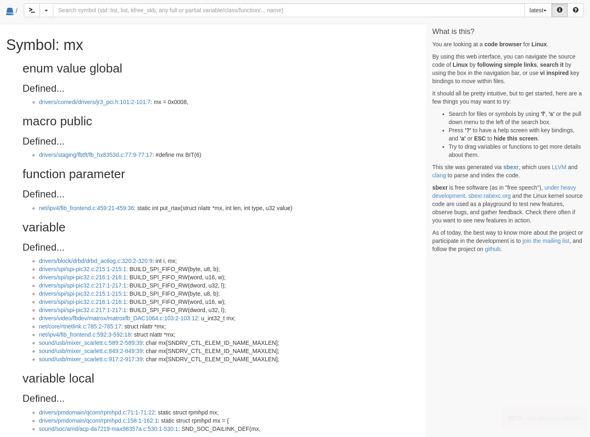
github (492, 249)
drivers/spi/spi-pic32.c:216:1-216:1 (82, 277)
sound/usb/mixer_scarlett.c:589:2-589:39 (91, 343)
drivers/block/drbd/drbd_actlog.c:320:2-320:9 (95, 261)
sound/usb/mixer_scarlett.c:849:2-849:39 (91, 351)
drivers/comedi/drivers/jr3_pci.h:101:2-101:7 (94, 102)
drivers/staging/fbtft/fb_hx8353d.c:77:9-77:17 (95, 155)
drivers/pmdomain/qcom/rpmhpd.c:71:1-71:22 (96, 412)
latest (538, 10)
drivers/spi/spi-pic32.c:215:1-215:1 (82, 269)
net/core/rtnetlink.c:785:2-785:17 (80, 326)
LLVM (559, 167)
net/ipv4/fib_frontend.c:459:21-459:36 (86, 208)
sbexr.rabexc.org (489, 195)
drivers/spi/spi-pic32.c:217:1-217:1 (82, 285)
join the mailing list (545, 241)
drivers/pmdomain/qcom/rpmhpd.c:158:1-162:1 (98, 420)
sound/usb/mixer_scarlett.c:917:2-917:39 (91, 359)
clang (439, 175)
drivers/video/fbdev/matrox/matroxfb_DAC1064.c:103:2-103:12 (118, 318)
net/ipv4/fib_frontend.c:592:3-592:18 (85, 334)
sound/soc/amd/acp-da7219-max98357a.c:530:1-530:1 (108, 429)
